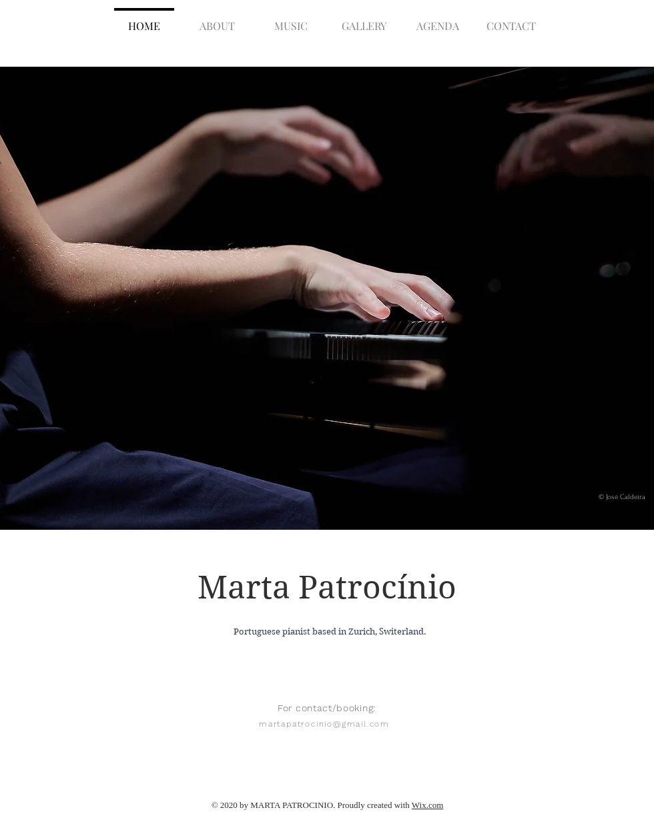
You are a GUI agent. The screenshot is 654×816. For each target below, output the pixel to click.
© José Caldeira (622, 497)
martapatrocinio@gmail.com (324, 724)
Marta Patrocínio (327, 587)
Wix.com (428, 805)
